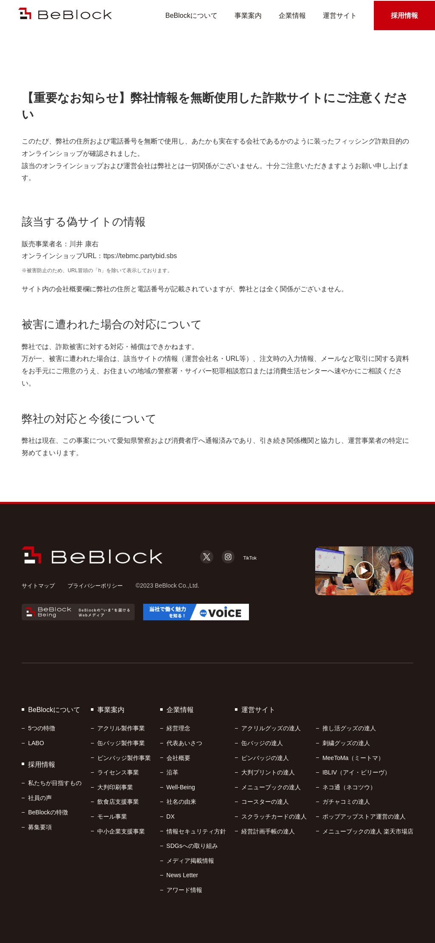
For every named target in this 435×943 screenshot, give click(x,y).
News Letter (182, 875)
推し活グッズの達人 (349, 728)
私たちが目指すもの (55, 783)
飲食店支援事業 (118, 801)
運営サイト (340, 16)
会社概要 (178, 757)
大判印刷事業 (115, 787)
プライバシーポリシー (100, 585)
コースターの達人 (265, 801)
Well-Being (181, 787)
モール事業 (112, 816)
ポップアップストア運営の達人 (364, 816)
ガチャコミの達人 (346, 801)
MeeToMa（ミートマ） (353, 757)
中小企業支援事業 (121, 831)
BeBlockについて (191, 16)
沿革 (172, 772)
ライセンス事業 (118, 772)
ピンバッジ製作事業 (124, 757)
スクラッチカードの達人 (274, 816)
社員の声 (40, 797)
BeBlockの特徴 (48, 812)
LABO (36, 743)
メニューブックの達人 (271, 787)
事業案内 (248, 16)
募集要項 (40, 827)
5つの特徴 (41, 728)
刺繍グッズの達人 (346, 743)
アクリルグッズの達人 (271, 728)
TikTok (247, 557)
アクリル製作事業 (121, 728)
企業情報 (292, 16)
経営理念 (178, 728)
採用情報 (404, 16)
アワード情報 (184, 890)
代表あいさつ (184, 743)
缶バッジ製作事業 (121, 743)
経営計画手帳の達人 (268, 831)
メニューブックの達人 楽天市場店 (367, 831)
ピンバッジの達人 (265, 757)
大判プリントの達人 (268, 772)
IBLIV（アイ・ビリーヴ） (356, 772)
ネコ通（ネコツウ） (349, 787)
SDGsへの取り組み (192, 845)
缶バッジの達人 (262, 743)
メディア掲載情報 (190, 860)
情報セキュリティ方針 (196, 831)
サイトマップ (39, 585)
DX (171, 816)
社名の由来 (181, 801)
